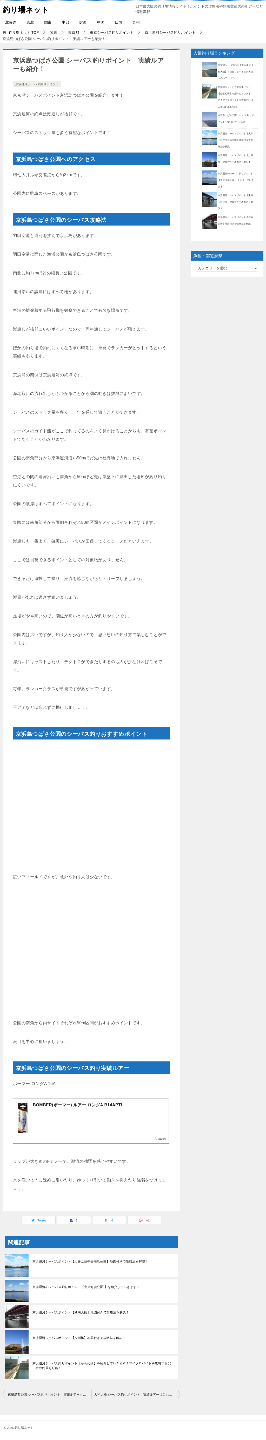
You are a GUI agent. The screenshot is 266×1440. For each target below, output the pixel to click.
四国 (118, 22)
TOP (24, 32)
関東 (47, 22)
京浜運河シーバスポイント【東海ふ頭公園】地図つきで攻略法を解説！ (235, 202)
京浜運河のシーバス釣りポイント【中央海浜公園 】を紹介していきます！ (86, 1287)
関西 (83, 22)
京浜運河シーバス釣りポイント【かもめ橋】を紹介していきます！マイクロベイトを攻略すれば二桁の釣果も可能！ (101, 1366)
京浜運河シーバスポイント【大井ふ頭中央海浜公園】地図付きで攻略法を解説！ (90, 1261)
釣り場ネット (26, 9)
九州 (136, 22)
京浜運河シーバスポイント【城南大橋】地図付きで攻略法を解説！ (80, 1312)
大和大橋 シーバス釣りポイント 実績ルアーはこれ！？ (135, 1394)
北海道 (10, 22)
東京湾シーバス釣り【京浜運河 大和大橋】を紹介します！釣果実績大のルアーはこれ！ (236, 72)
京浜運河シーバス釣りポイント (37, 84)
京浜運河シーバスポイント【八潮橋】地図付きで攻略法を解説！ (79, 1338)
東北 (30, 22)
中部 (65, 22)
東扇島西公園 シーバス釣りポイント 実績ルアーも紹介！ (49, 1394)
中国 (100, 22)
